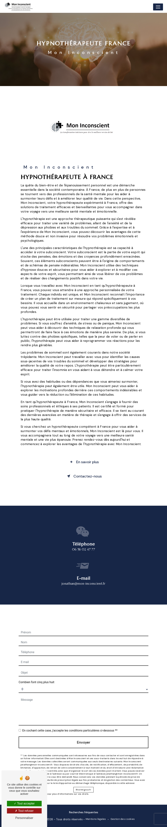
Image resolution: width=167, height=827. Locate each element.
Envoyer (83, 736)
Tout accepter (24, 803)
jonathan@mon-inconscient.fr (83, 578)
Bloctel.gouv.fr (83, 783)
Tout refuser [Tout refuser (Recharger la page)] (24, 810)
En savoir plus (83, 462)
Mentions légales (96, 819)
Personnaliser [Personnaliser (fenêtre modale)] (24, 817)
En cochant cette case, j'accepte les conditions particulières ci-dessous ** (69, 724)
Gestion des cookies (123, 819)
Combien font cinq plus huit (36, 676)
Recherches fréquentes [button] (83, 812)
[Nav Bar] (158, 7)
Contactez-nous (83, 476)
